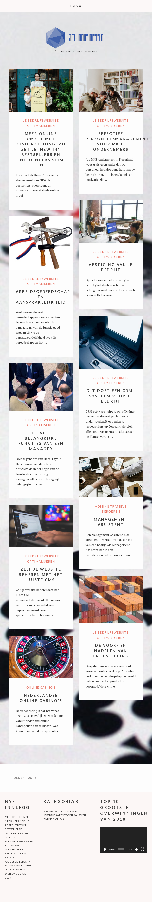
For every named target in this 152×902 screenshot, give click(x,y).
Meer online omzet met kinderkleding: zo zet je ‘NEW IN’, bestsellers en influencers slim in (41, 149)
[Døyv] (136, 849)
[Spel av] (105, 849)
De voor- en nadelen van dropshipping (111, 650)
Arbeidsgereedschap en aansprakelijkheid (43, 296)
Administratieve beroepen (60, 811)
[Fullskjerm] (142, 849)
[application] (123, 840)
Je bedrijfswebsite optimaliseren (64, 815)
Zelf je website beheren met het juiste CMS (41, 574)
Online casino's (41, 687)
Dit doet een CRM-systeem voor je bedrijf (111, 395)
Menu (76, 5)
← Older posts (23, 777)
